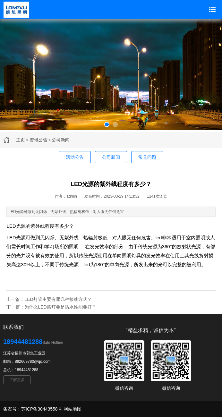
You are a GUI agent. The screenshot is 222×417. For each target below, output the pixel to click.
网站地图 (72, 409)
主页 (20, 139)
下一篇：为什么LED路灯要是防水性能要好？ (51, 307)
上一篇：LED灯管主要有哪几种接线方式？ (48, 299)
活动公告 (75, 157)
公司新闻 (61, 139)
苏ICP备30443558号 (41, 409)
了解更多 (17, 380)
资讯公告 (38, 139)
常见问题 (147, 157)
